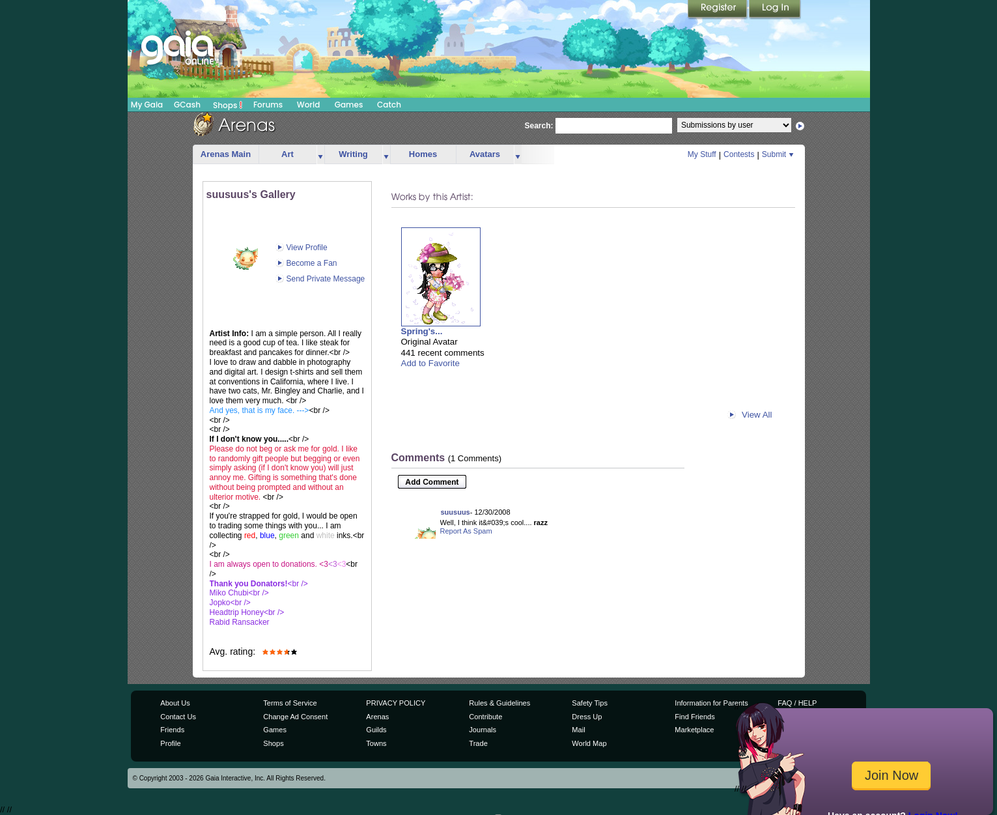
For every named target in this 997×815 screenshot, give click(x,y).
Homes (423, 154)
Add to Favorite (430, 363)
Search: (539, 125)
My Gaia (147, 104)
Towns (376, 743)
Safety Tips (590, 703)
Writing (353, 154)
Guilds (376, 730)
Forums (268, 104)
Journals (482, 730)
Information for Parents (711, 703)
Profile (170, 743)
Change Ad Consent (295, 717)
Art (287, 154)
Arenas (377, 717)
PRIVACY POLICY (395, 703)
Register (718, 10)
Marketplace (694, 730)
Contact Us (178, 717)
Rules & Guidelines (499, 703)
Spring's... (422, 331)
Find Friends (694, 717)
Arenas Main (226, 154)
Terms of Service (289, 703)
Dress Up (587, 717)
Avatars (485, 154)
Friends (172, 730)
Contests (738, 154)
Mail (578, 730)
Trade (478, 743)
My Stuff (702, 154)
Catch (389, 104)
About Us (175, 703)
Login (775, 10)
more (320, 154)
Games (349, 104)
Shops (227, 104)
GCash (187, 104)
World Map (589, 743)
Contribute (485, 717)
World (308, 104)
